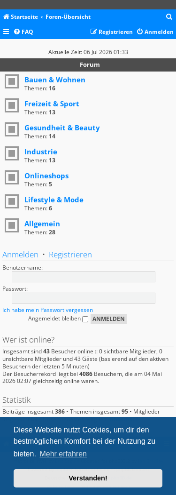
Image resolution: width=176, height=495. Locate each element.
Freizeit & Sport (51, 103)
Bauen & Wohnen (54, 79)
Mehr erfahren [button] (63, 454)
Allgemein (42, 223)
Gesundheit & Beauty (62, 127)
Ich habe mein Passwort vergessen (47, 310)
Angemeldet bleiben (58, 318)
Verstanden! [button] (88, 478)
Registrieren (70, 254)
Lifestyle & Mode (54, 199)
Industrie (40, 151)
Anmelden (20, 254)
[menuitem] (169, 17)
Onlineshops (46, 175)
